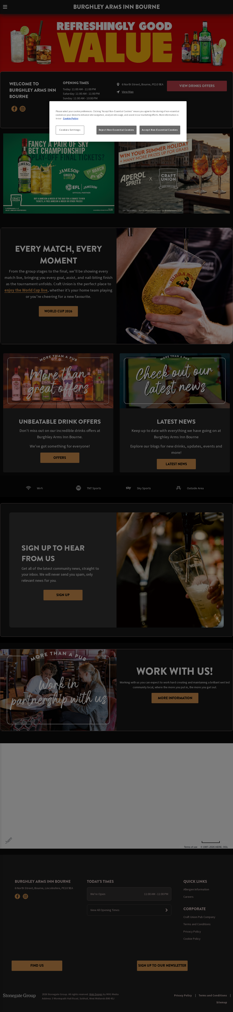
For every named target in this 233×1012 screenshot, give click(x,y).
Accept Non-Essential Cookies (160, 129)
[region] (118, 121)
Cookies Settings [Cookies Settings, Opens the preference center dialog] (69, 129)
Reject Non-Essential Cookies (116, 129)
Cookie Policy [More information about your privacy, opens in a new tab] (70, 118)
